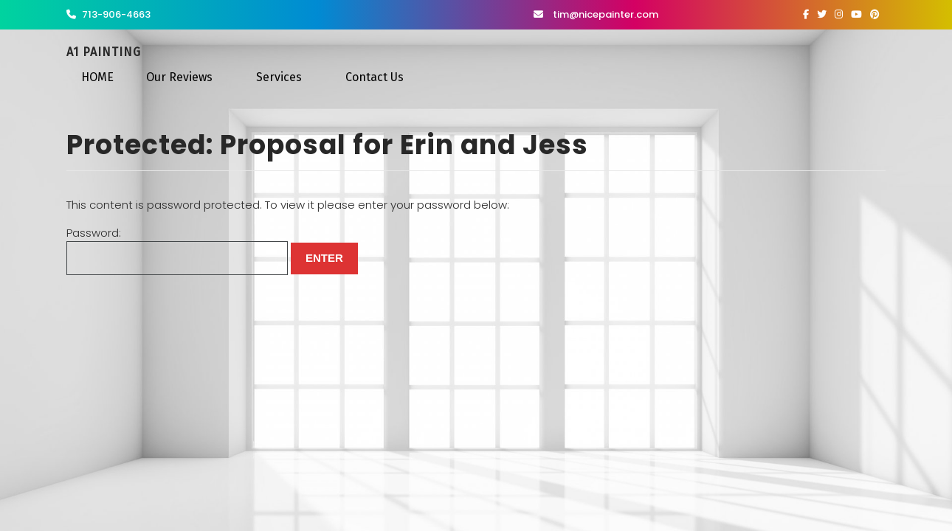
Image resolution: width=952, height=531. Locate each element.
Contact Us (374, 77)
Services (279, 77)
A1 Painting (103, 52)
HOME (97, 77)
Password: (177, 250)
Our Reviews (179, 77)
